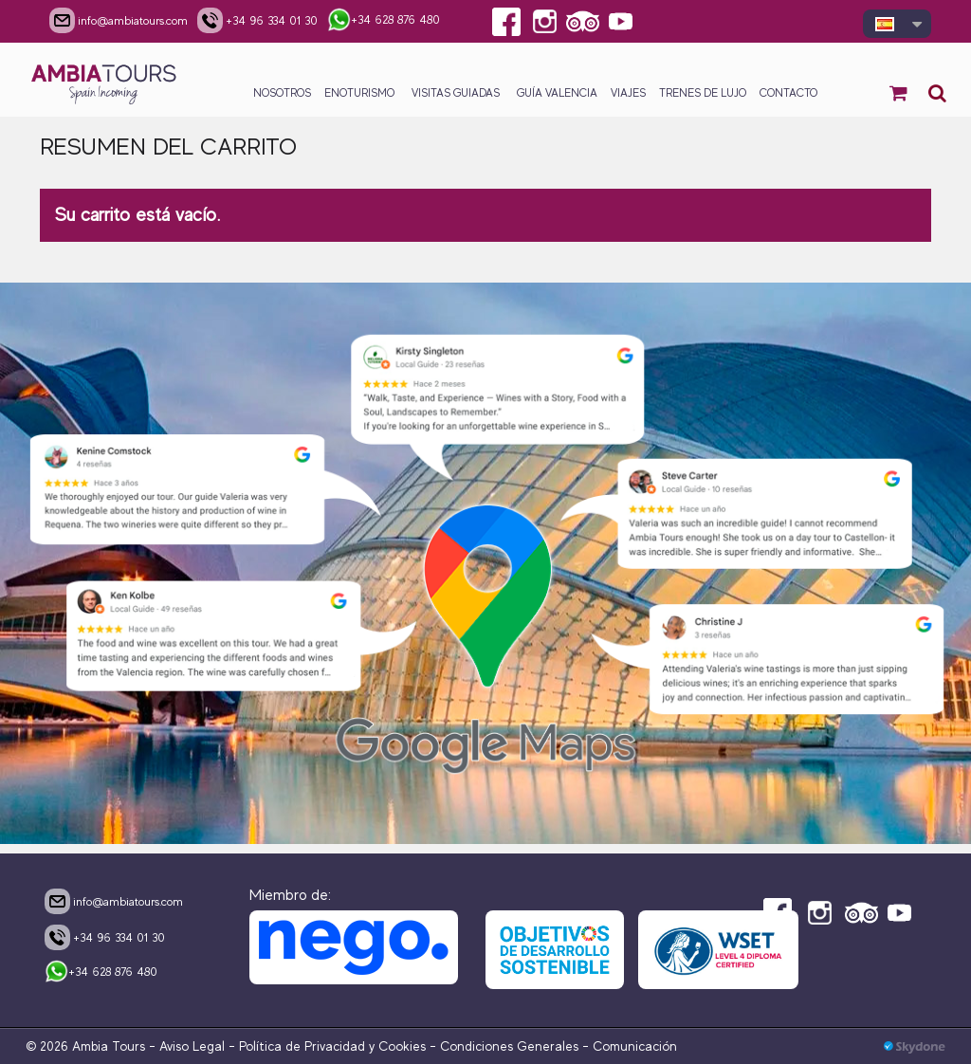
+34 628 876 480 (101, 972)
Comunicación (635, 1046)
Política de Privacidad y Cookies (332, 1046)
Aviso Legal (192, 1046)
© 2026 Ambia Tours (87, 1046)
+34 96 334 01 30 (105, 936)
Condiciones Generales (509, 1046)
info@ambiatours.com (114, 900)
